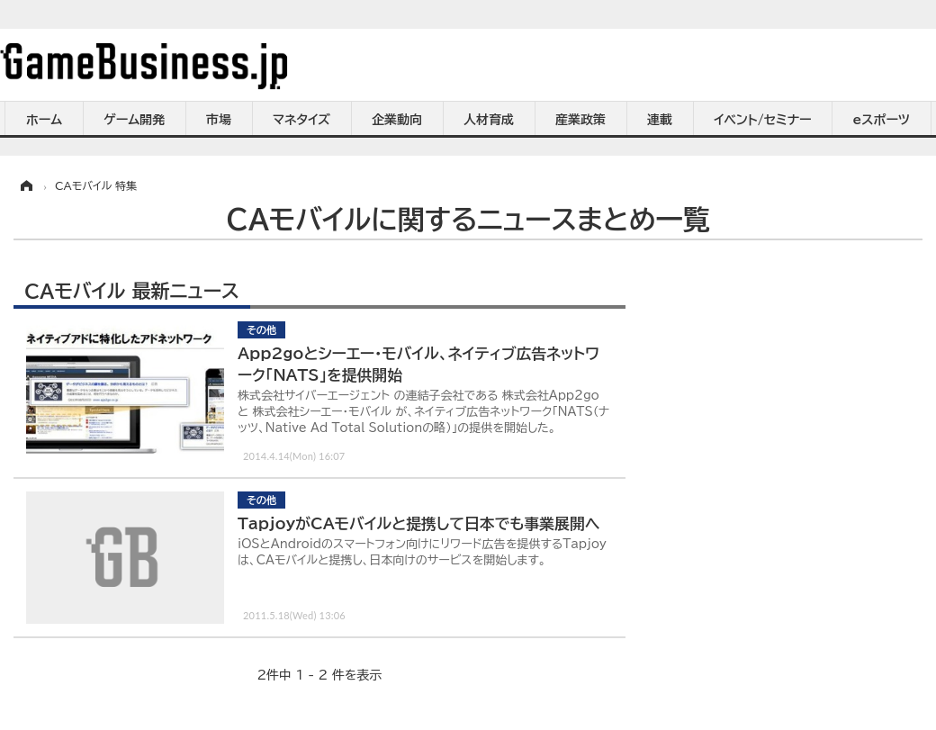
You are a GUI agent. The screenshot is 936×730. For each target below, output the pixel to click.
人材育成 (489, 119)
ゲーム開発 (134, 119)
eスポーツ (881, 119)
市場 (218, 119)
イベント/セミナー (763, 119)
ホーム (44, 119)
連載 (659, 119)
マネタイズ (301, 119)
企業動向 (397, 119)
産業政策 (580, 119)
